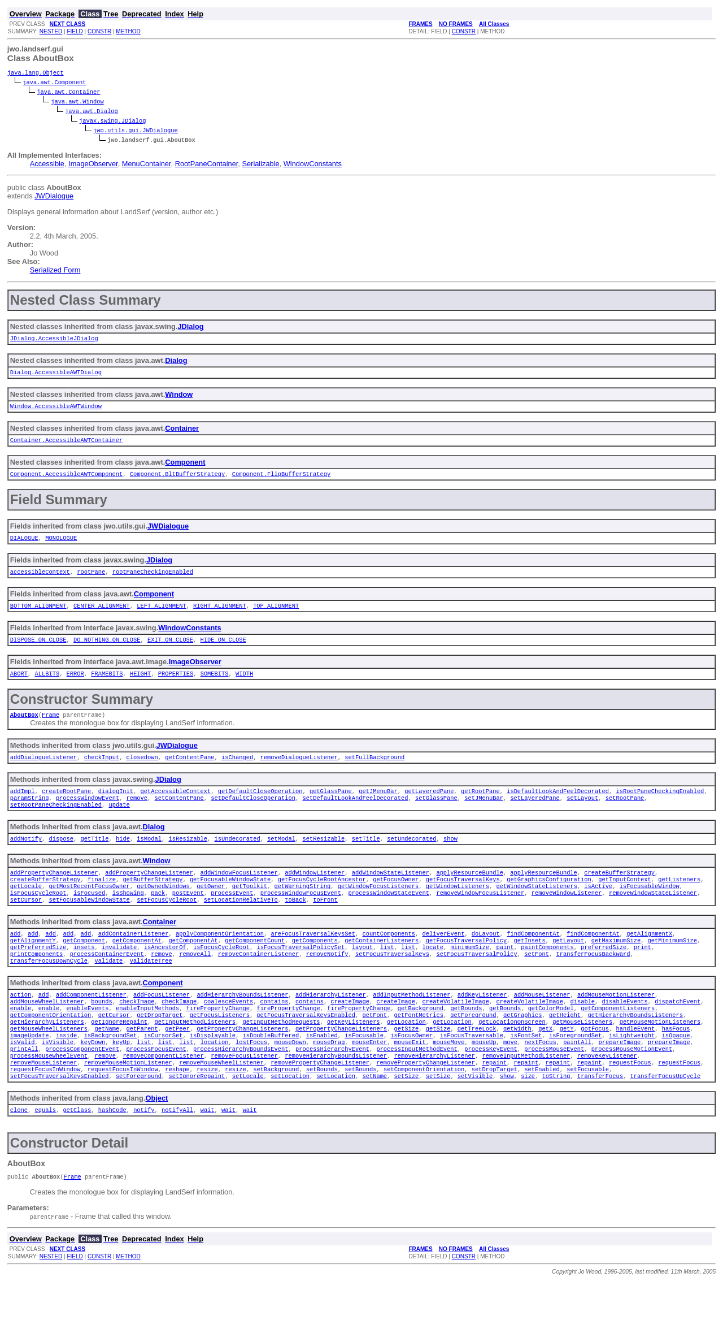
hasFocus (675, 1066)
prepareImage (619, 1081)
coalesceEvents (228, 1034)
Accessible (47, 165)
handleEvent (635, 1066)
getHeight (565, 1050)
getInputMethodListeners (194, 1058)
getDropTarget (159, 1050)
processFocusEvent (156, 1089)
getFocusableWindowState (230, 900)
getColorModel (550, 1042)
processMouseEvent (554, 1089)
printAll (24, 1089)
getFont (374, 1050)
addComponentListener (91, 1026)
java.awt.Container (68, 93)
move (510, 1081)
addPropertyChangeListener (54, 893)
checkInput (101, 772)
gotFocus (595, 1066)
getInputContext (624, 900)
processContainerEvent (107, 983)
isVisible (57, 1081)
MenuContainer (146, 165)
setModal (281, 858)
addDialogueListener (43, 772)
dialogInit (115, 807)
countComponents (388, 959)
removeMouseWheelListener (221, 1105)
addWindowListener (315, 893)
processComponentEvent (82, 1089)
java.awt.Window (77, 102)
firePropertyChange (218, 1042)
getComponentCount (255, 967)
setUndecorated (411, 858)
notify (143, 1156)
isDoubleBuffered (270, 1073)
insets (83, 975)
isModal (149, 858)
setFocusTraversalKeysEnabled (59, 1121)
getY (566, 1066)
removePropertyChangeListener (320, 1105)
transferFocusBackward (593, 983)
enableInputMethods (147, 1042)
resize (207, 1113)
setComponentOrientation (424, 1113)
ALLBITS (46, 686)
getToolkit (249, 908)
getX (545, 1066)
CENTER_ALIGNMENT (101, 616)
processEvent (232, 916)
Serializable (260, 165)
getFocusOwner (396, 900)
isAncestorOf (165, 975)
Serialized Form (55, 271)
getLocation (406, 1058)
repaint (494, 1105)
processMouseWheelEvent (49, 1097)
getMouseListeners (582, 1058)
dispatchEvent (677, 1034)
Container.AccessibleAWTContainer (66, 445)
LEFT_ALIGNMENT (161, 616)
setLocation (290, 1121)
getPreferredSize (38, 975)
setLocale (248, 1121)
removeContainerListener (258, 983)
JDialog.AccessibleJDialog (54, 340)
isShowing (128, 916)
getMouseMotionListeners (659, 1058)
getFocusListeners (220, 1050)
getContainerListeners (382, 967)
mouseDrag (329, 1081)
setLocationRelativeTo (241, 924)
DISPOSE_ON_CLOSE (38, 651)
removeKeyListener (607, 1097)
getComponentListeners (618, 1042)
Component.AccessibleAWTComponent (66, 480)
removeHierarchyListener (434, 1097)
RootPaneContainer (206, 165)
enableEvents (88, 1042)
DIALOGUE (24, 545)
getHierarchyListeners (47, 1058)
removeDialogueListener (298, 772)
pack (158, 916)
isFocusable (364, 1073)
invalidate (119, 975)
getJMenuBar (378, 807)
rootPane (91, 581)
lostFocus (251, 1081)
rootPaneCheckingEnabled (152, 581)
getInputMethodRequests (281, 1058)
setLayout (582, 815)
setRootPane (624, 815)
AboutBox (24, 728)
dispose (61, 858)
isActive (598, 908)
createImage (349, 1034)
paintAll (577, 1081)
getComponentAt (137, 967)
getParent (142, 1066)
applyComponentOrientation (220, 959)
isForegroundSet (575, 1073)
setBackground (276, 1113)
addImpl (22, 807)
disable (582, 1034)
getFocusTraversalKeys (462, 900)
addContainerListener (133, 959)
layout (362, 975)
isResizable (187, 858)
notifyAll (177, 1156)
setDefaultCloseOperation (253, 815)
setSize (406, 1121)
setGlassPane (436, 815)
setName (374, 1121)
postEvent (188, 916)
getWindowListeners (457, 908)
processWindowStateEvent (388, 916)
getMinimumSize (671, 967)
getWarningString (302, 908)
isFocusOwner (411, 1073)
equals (44, 1156)
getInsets (529, 967)
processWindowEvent (87, 815)
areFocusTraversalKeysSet (313, 959)
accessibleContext (40, 581)
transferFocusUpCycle (665, 1121)
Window (179, 397)
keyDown (92, 1081)
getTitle (94, 858)
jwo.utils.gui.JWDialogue (135, 131)
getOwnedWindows (163, 908)
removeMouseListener (43, 1105)
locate (432, 975)
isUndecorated (237, 858)
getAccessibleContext (175, 807)
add (15, 959)
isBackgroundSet (110, 1073)
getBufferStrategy (152, 900)
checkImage (136, 1034)
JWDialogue (53, 197)
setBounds (321, 1113)
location (214, 1081)
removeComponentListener (163, 1097)
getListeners (679, 900)
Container (182, 432)
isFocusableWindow (649, 908)
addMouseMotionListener (616, 1026)
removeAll (195, 983)
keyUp (121, 1081)
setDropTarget (494, 1113)
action (20, 1026)
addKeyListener (482, 1026)
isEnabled (321, 1073)
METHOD (128, 31)
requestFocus (630, 1105)
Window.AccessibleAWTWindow (56, 410)
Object (156, 1143)
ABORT (19, 686)
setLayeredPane (534, 815)
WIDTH (244, 686)
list (387, 975)
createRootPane (66, 807)
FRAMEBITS (107, 686)
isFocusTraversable (471, 1073)
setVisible (475, 1121)
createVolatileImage (455, 1034)
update (118, 822)
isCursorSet (163, 1073)
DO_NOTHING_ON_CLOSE (106, 651)
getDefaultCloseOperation (260, 807)
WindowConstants (313, 165)
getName (106, 1066)
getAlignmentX (649, 959)
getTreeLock (477, 1066)
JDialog (190, 327)
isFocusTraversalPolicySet (300, 975)
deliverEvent (443, 959)
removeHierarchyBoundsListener (336, 1097)
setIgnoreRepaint (196, 1121)
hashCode (112, 1156)
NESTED (51, 31)
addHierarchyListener (330, 1026)
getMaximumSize (615, 967)
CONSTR (99, 31)
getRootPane (480, 807)
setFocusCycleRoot (167, 924)
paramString (29, 815)
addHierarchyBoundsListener (242, 1026)
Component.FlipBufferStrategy (281, 480)
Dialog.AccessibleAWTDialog (56, 375)
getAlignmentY (33, 967)
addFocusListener (161, 1026)
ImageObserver (93, 165)
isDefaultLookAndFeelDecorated (558, 807)
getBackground (420, 1042)
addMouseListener (541, 1026)
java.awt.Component (54, 83)
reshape (177, 1113)
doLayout (486, 959)
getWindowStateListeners (536, 908)
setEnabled (541, 1113)
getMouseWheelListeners (49, 1066)
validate (108, 991)
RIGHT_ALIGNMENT (219, 616)
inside (66, 1073)
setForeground (139, 1121)
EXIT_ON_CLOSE (170, 651)
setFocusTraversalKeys (392, 983)
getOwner (211, 908)
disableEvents (624, 1034)
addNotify (26, 858)
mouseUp (484, 1081)
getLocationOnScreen (511, 1058)
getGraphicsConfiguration (549, 900)
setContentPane (178, 815)
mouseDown (290, 1081)
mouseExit (409, 1081)
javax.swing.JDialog (112, 121)
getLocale (26, 908)
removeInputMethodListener (526, 1097)
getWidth (517, 1066)
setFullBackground (374, 772)
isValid (22, 1081)
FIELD (74, 31)
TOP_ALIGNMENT (276, 616)
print (642, 975)
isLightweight (632, 1073)
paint (504, 975)
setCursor (26, 924)
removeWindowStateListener (653, 916)
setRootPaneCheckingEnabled (56, 822)
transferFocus (600, 1121)
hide (123, 858)
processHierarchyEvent (332, 1089)
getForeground (473, 1050)
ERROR (75, 686)
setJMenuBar (483, 815)
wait (207, 1156)
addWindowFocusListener (238, 893)
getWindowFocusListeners (378, 908)
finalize (102, 900)
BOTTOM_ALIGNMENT (38, 616)
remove (137, 815)
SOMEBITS (214, 686)
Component (185, 468)
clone (19, 1156)
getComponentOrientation (50, 1050)
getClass (77, 1156)
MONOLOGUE (61, 545)
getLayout (568, 967)
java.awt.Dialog (91, 112)
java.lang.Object (35, 73)
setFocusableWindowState (89, 924)
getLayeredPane (429, 807)
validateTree (151, 991)
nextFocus (540, 1081)
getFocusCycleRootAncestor (322, 900)
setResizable (323, 858)
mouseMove (448, 1081)
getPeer (177, 1066)
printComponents (36, 983)
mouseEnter (369, 1081)
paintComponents (547, 975)
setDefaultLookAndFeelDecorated (355, 815)
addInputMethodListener (411, 1026)
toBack (295, 924)
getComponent (84, 967)
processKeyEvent (490, 1089)
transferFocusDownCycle (49, 991)
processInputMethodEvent (416, 1089)
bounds (101, 1034)
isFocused (89, 916)
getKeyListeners (353, 1058)
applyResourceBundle (469, 893)
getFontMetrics (418, 1050)
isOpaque (675, 1073)
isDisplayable (213, 1073)
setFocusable (588, 1113)
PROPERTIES (175, 686)
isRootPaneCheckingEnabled (660, 807)
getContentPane (189, 772)
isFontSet (526, 1073)
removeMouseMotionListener (128, 1105)
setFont (536, 983)
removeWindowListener (566, 916)
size (528, 1121)
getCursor (114, 1050)
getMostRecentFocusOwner (89, 908)
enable (20, 1042)
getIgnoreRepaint (119, 1058)
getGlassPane (331, 807)
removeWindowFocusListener (480, 916)
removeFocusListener (244, 1097)
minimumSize (469, 975)
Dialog (176, 362)
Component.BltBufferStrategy (177, 480)
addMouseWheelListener (47, 1034)
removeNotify (327, 983)
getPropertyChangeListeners (242, 1066)
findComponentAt (533, 959)
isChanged (237, 772)
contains (274, 1034)
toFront (325, 924)
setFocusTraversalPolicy (476, 983)
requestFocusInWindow (45, 1113)
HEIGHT (140, 686)
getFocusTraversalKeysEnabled (305, 1050)
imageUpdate (29, 1073)
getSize (406, 1066)
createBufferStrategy (619, 893)
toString (556, 1121)
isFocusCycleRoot (38, 916)
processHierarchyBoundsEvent (240, 1089)
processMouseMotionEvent (631, 1089)
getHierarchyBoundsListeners (634, 1050)
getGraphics (522, 1050)
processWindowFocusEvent (300, 916)
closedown (142, 772)
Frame (50, 728)
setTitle (366, 858)
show (450, 858)
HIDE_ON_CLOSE (223, 651)
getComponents (315, 967)
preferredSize (603, 975)
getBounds (466, 1042)
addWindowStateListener (390, 893)
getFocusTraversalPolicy (465, 967)
